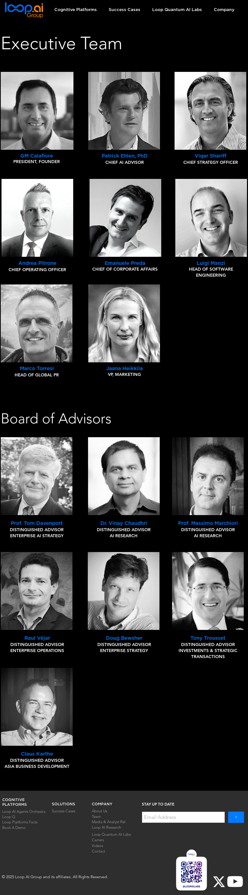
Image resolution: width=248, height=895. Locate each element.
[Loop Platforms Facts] (20, 822)
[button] (78, 9)
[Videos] (107, 845)
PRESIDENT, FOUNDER (36, 161)
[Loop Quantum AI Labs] (111, 834)
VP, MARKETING (124, 374)
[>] (236, 817)
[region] (124, 111)
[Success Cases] (70, 811)
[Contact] (104, 851)
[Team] (104, 816)
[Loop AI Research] (108, 827)
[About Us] (104, 811)
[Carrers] (104, 840)
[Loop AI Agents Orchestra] (24, 811)
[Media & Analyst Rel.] (109, 821)
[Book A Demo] (20, 827)
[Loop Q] (13, 816)
